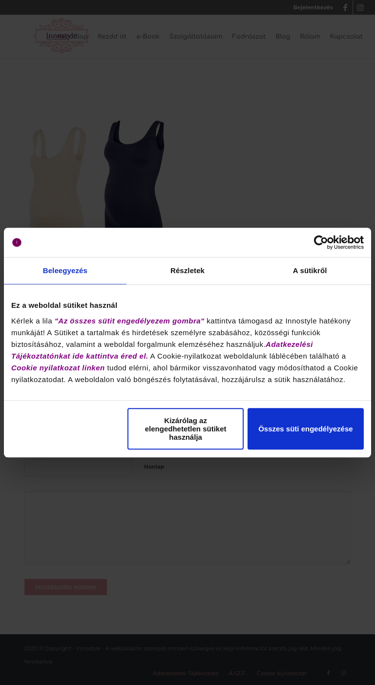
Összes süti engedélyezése (305, 429)
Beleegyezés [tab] (65, 270)
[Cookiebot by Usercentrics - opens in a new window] (321, 242)
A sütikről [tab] (310, 270)
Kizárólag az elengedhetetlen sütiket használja (186, 428)
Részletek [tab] (187, 270)
